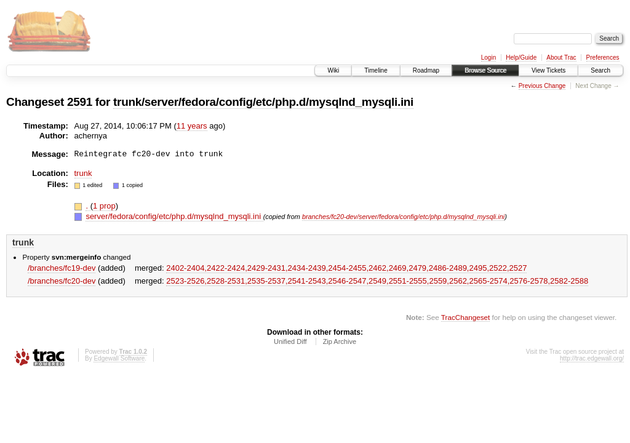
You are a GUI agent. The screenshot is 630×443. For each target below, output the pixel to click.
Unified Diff (290, 341)
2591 (79, 101)
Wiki (333, 70)
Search (600, 70)
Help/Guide (521, 57)
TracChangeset (465, 317)
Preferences (603, 57)
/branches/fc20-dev (62, 280)
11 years (192, 125)
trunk (83, 173)
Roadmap (426, 70)
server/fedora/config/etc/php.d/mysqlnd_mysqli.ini (174, 216)
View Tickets (548, 70)
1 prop (104, 205)
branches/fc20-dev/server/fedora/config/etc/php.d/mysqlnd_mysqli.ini (403, 216)
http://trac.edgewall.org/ (592, 358)
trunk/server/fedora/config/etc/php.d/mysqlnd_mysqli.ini (263, 101)
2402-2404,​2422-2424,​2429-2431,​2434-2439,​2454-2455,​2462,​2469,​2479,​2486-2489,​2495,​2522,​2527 (346, 268)
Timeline (375, 70)
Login (488, 57)
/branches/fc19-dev (62, 268)
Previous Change (542, 85)
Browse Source (485, 70)
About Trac (561, 57)
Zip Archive (339, 341)
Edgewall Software (119, 358)
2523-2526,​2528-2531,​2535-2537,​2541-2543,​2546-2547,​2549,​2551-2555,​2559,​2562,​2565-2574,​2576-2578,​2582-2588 (377, 280)
